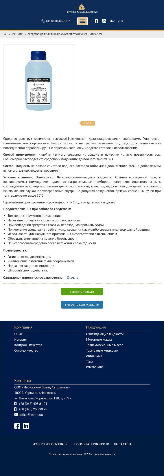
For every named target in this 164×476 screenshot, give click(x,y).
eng (120, 20)
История (20, 339)
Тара (89, 361)
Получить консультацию (82, 305)
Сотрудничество (26, 350)
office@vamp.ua (31, 415)
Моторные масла (99, 339)
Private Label (95, 367)
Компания (23, 327)
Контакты (22, 380)
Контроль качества (28, 345)
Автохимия (94, 356)
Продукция (96, 327)
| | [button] (82, 21)
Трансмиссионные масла (104, 345)
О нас (18, 334)
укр (111, 20)
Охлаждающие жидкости (105, 334)
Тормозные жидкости (102, 350)
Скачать (72, 277)
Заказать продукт (82, 292)
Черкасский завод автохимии (65, 454)
